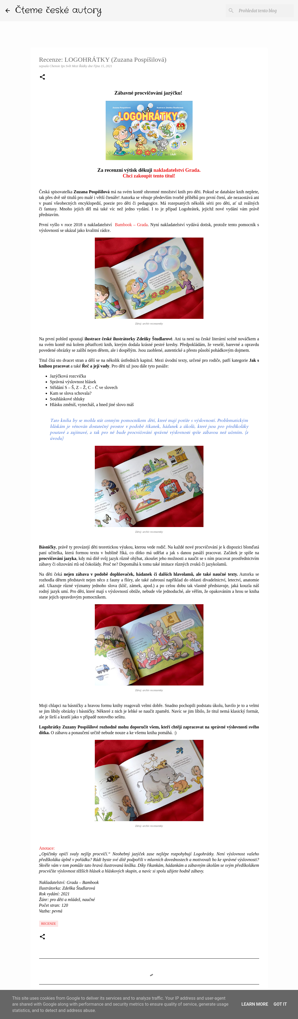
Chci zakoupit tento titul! (149, 176)
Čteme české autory (58, 10)
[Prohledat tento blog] (265, 10)
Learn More (254, 1004)
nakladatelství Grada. (177, 170)
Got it (280, 1004)
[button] (42, 77)
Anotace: (47, 848)
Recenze (48, 923)
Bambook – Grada (130, 224)
